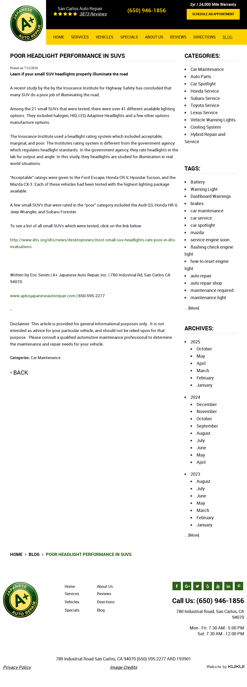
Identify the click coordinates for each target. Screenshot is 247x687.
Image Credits (123, 667)
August (203, 433)
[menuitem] (58, 37)
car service (201, 218)
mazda (197, 232)
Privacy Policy (17, 667)
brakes (197, 203)
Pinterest (239, 586)
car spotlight (203, 225)
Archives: (199, 328)
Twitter (197, 586)
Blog (228, 37)
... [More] (192, 308)
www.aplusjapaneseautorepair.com (42, 295)
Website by (225, 667)
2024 (195, 397)
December (207, 404)
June (201, 448)
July (201, 440)
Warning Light (204, 189)
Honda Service (205, 91)
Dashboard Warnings (211, 196)
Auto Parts (201, 76)
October (204, 349)
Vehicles (104, 37)
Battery (198, 182)
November (207, 411)
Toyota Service (205, 105)
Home (58, 37)
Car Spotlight (203, 84)
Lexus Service (204, 112)
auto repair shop (206, 283)
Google (187, 586)
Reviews (178, 37)
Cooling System (206, 127)
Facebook (176, 586)
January (204, 385)
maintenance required (212, 290)
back (20, 372)
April (201, 363)
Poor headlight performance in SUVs (88, 554)
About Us (154, 37)
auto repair (201, 276)
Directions (204, 37)
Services (80, 37)
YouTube (218, 586)
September (207, 426)
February (205, 378)
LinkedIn (228, 586)
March (203, 370)
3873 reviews (93, 14)
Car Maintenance (45, 357)
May (201, 356)
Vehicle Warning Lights (213, 120)
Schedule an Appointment (213, 14)
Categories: (202, 55)
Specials (129, 37)
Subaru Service (205, 98)
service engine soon (210, 240)
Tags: (192, 168)
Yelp (208, 586)
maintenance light (208, 297)
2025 (195, 342)
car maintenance (207, 211)
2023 (195, 474)
